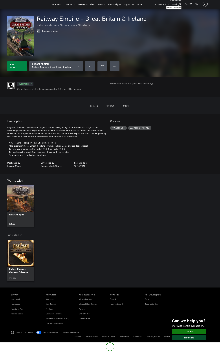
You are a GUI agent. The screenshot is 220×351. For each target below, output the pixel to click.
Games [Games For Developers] (147, 299)
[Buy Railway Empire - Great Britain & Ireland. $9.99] (17, 66)
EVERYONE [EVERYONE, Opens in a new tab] (25, 84)
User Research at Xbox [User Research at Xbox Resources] (54, 324)
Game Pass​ (56, 4)
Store (100, 4)
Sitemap (78, 337)
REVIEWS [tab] (110, 106)
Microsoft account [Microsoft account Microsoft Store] (85, 299)
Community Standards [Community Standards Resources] (54, 314)
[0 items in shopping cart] (188, 3)
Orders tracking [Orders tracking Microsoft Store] (84, 314)
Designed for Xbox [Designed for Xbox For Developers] (151, 304)
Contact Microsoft (91, 337)
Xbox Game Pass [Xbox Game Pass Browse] (17, 309)
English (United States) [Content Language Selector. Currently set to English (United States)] (24, 332)
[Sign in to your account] (201, 4)
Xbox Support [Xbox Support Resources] (51, 304)
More (139, 4)
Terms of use (124, 337)
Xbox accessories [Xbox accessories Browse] (17, 314)
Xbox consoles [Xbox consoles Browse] (16, 299)
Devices (81, 4)
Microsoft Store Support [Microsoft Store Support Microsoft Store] (88, 304)
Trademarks (137, 337)
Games (69, 4)
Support (127, 4)
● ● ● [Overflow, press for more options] (114, 66)
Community (113, 4)
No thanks (189, 337)
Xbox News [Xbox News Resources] (50, 299)
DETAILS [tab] (94, 106)
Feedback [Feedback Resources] (49, 309)
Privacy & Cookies (109, 337)
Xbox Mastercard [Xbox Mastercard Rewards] (116, 304)
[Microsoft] (21, 4)
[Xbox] (42, 4)
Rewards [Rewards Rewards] (113, 299)
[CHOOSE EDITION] (56, 66)
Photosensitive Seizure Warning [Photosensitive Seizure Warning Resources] (57, 319)
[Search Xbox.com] (176, 3)
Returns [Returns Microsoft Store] (82, 309)
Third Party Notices (153, 337)
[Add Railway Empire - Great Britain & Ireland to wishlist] (90, 66)
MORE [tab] (126, 106)
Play (92, 4)
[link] (20, 206)
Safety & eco (169, 337)
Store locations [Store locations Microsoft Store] (84, 319)
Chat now (189, 331)
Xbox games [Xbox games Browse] (15, 304)
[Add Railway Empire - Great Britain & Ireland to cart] (102, 66)
